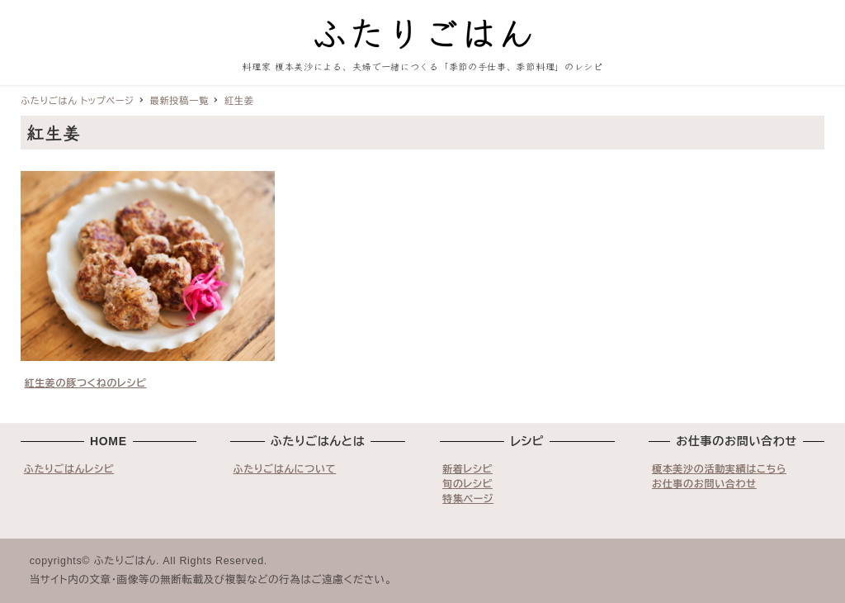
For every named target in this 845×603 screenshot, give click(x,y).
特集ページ (467, 499)
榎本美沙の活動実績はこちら (719, 469)
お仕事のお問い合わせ (704, 484)
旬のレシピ (467, 484)
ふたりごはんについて (284, 469)
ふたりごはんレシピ (69, 469)
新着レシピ (467, 469)
